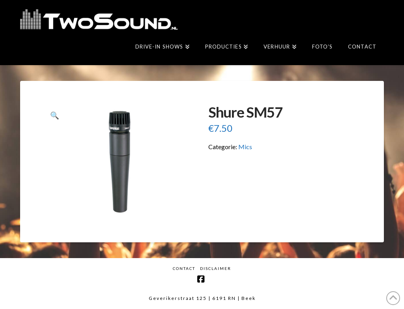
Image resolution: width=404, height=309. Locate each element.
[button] (54, 115)
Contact (184, 268)
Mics (245, 146)
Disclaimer (215, 268)
